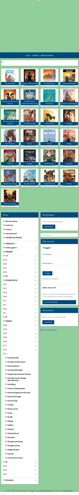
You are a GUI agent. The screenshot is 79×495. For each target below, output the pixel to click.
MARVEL (21, 321)
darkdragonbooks (48, 330)
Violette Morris (13, 433)
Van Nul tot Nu (13, 358)
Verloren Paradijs (14, 396)
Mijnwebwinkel (68, 490)
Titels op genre (21, 247)
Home (28, 55)
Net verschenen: (11, 221)
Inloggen (47, 273)
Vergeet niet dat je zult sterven (19, 374)
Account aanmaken (51, 302)
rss (37, 490)
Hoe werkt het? (11, 233)
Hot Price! (9, 225)
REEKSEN (8, 252)
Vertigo (10, 405)
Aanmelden (48, 322)
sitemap (32, 490)
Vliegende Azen (13, 449)
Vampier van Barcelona (16, 362)
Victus (9, 413)
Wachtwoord (47, 263)
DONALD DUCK (21, 280)
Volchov (10, 454)
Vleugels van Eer (13, 445)
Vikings (10, 421)
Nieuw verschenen (47, 55)
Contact (8, 229)
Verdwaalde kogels (15, 370)
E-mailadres (47, 254)
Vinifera (10, 425)
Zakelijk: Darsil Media (13, 237)
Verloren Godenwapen (16, 388)
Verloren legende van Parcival (18, 392)
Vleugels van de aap (15, 441)
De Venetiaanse (13, 366)
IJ (21, 470)
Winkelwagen (48, 227)
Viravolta (11, 437)
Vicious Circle (12, 409)
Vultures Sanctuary (15, 458)
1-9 (21, 256)
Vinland (10, 429)
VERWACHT (10, 243)
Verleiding (11, 384)
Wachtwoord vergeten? (50, 279)
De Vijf (9, 417)
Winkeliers (21, 480)
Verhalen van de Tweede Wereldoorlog (16, 379)
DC (21, 276)
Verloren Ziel (12, 401)
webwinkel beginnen (46, 490)
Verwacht (35, 55)
